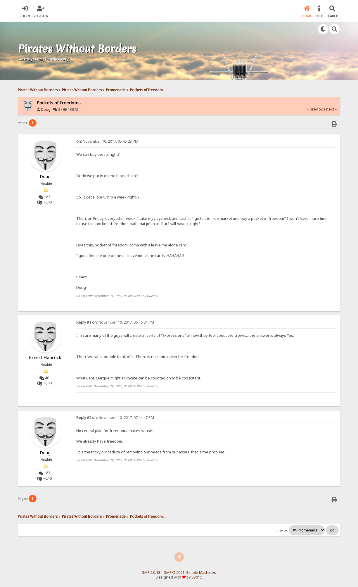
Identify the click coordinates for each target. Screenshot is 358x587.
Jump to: (281, 530)
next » (331, 109)
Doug (46, 109)
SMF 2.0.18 (151, 572)
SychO (197, 577)
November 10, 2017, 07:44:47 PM (115, 417)
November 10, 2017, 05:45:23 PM (107, 141)
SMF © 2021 (174, 572)
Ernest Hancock (45, 357)
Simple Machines (201, 572)
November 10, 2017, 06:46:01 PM (115, 322)
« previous (316, 109)
